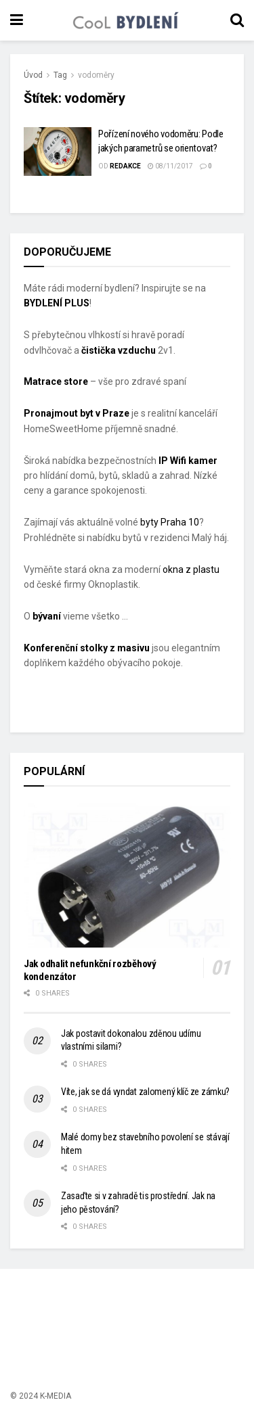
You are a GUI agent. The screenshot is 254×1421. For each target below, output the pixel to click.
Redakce (125, 166)
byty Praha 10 (169, 522)
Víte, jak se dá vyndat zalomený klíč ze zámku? (145, 1091)
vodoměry (96, 75)
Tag (60, 75)
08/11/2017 (170, 166)
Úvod (33, 75)
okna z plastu (191, 569)
